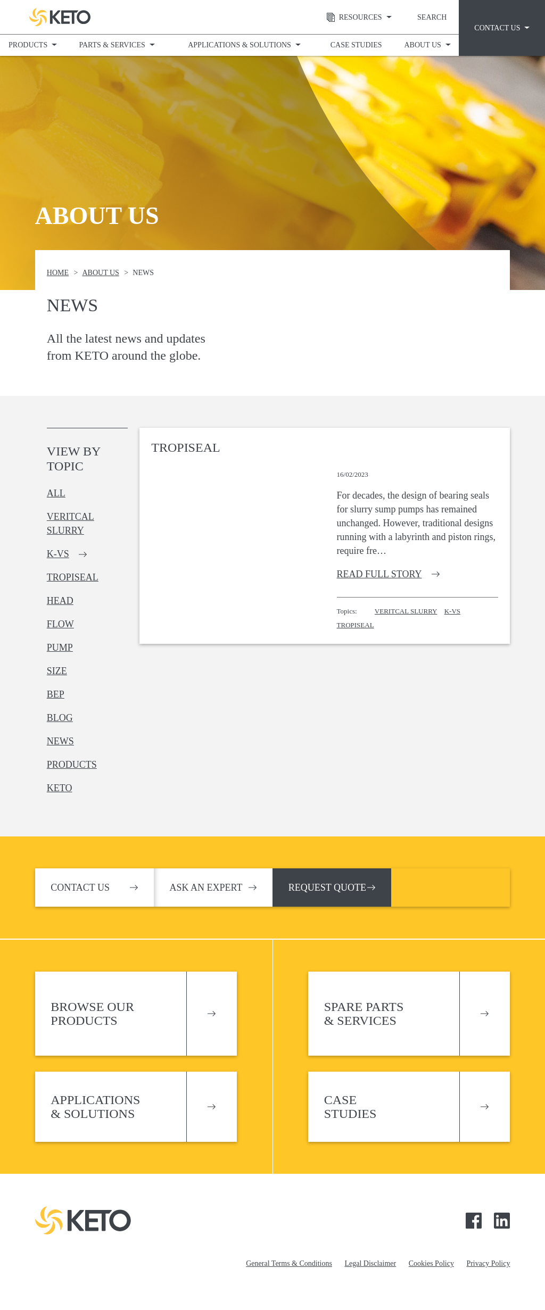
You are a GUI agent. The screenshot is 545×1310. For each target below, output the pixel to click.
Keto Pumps (59, 17)
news (60, 741)
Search (432, 17)
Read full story (379, 574)
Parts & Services (112, 45)
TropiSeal (355, 625)
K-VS (452, 611)
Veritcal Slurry (406, 611)
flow (60, 624)
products (72, 764)
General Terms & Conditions (289, 1263)
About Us (422, 45)
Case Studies (356, 45)
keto (59, 788)
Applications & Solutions (239, 45)
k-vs (58, 554)
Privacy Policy (488, 1263)
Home (58, 273)
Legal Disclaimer (370, 1263)
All (56, 493)
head (60, 600)
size (57, 671)
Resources (350, 17)
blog (60, 717)
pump (60, 647)
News (143, 273)
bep (55, 694)
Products (28, 45)
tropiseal (72, 577)
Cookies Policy (431, 1263)
